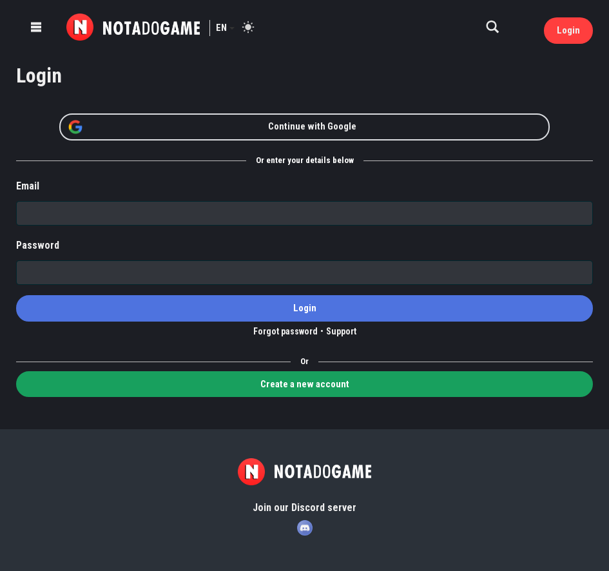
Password (37, 245)
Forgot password (285, 331)
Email (27, 186)
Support (341, 331)
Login (568, 30)
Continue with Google (212, 127)
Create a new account (304, 384)
